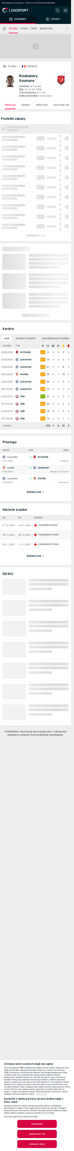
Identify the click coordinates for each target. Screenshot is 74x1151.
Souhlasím (37, 1124)
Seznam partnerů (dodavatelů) (21, 1116)
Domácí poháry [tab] (26, 338)
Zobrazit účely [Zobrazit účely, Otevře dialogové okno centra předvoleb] (37, 1144)
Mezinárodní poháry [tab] (55, 338)
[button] (57, 10)
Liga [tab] (6, 338)
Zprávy (25, 105)
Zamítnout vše (37, 1133)
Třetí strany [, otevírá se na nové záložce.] (41, 1094)
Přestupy (42, 105)
